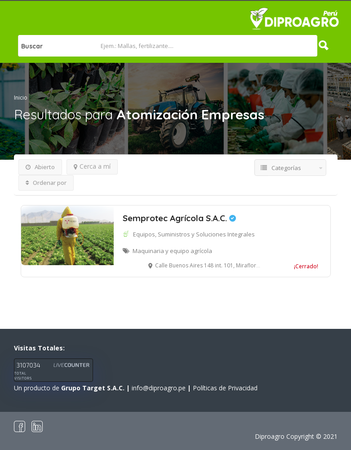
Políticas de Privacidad (225, 388)
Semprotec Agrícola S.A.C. (179, 218)
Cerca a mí (92, 166)
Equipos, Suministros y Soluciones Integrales (194, 234)
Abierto (40, 167)
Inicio (20, 97)
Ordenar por (46, 183)
